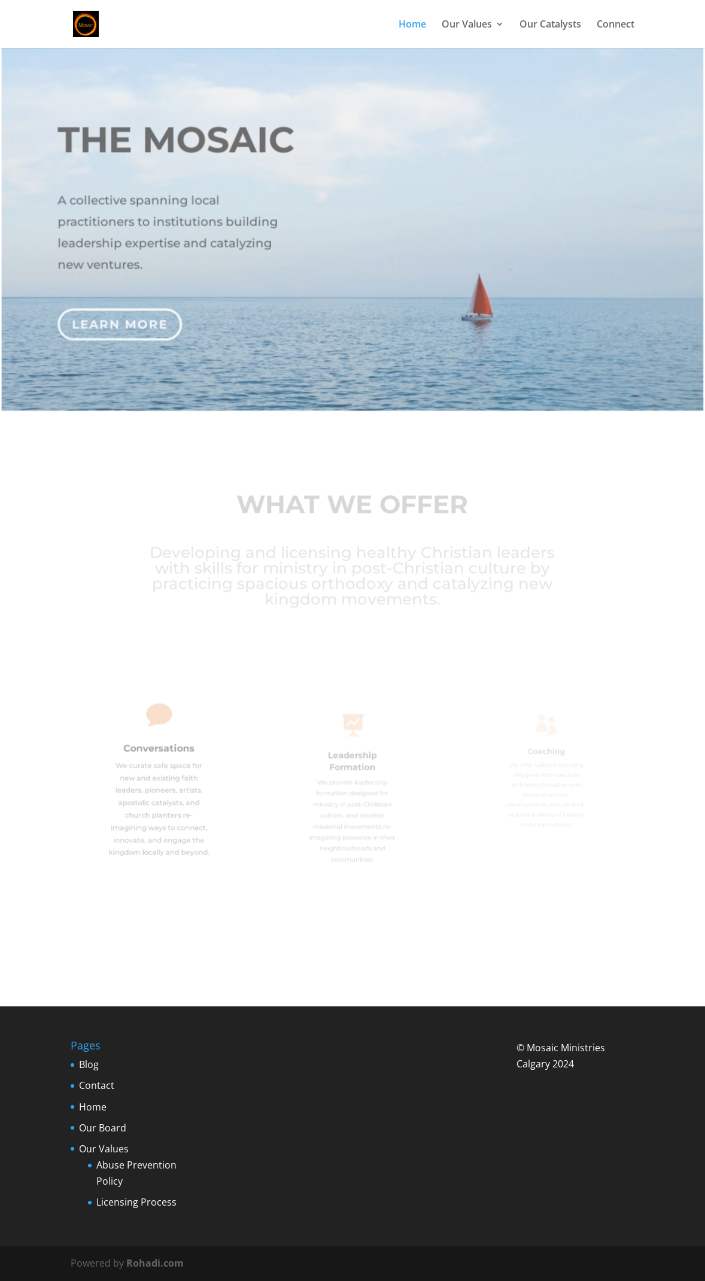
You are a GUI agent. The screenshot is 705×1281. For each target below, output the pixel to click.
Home (412, 25)
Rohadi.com (155, 1263)
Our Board (102, 1127)
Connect (615, 25)
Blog (89, 1064)
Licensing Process (136, 1202)
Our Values (467, 25)
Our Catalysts (550, 25)
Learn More (122, 318)
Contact (96, 1085)
